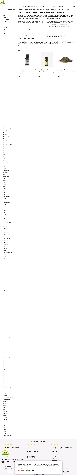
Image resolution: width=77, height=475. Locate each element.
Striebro (4, 381)
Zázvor (4, 423)
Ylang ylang (5, 419)
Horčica (4, 154)
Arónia (4, 43)
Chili (4, 166)
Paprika (4, 308)
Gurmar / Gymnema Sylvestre (8, 144)
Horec (4, 156)
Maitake (4, 242)
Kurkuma (4, 224)
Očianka (4, 284)
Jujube (4, 194)
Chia (4, 164)
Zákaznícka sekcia (42, 6)
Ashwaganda (5, 49)
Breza (4, 71)
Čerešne (4, 94)
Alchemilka (5, 25)
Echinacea (5, 112)
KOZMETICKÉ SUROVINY (30, 9)
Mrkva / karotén (6, 268)
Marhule (4, 254)
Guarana (4, 138)
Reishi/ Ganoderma (6, 335)
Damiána (4, 104)
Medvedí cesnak (6, 262)
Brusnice (4, 73)
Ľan (3, 236)
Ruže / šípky (5, 345)
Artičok (4, 45)
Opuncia (4, 288)
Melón (4, 266)
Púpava (4, 327)
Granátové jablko (6, 136)
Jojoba (4, 192)
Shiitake (4, 363)
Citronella (4, 83)
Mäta (4, 258)
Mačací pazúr (5, 244)
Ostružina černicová (6, 294)
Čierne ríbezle (5, 98)
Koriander (4, 212)
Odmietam (34, 470)
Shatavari (4, 359)
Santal (4, 349)
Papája (4, 306)
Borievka (4, 63)
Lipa (4, 230)
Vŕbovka (4, 415)
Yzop (4, 421)
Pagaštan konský (6, 300)
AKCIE (68, 9)
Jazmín (4, 186)
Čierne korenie (5, 97)
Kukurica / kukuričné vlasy (7, 222)
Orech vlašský (5, 292)
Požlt (4, 317)
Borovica (4, 65)
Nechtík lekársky (6, 280)
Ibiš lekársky (5, 172)
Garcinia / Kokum (6, 126)
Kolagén (4, 210)
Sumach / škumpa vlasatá (7, 387)
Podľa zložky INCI (6, 435)
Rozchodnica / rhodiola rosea (8, 341)
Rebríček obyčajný (6, 337)
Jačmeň (4, 182)
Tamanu (4, 391)
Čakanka (4, 92)
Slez (4, 373)
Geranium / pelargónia (7, 128)
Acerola (4, 17)
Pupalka (4, 329)
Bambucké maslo (6, 55)
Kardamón (5, 204)
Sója (4, 375)
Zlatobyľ (4, 429)
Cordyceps (5, 87)
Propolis (4, 321)
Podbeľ (4, 316)
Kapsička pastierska (6, 202)
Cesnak (4, 75)
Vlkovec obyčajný (6, 413)
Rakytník (4, 331)
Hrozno (4, 160)
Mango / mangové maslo (7, 252)
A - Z (63, 9)
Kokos (4, 208)
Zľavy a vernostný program (50, 6)
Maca (4, 240)
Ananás (4, 37)
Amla (4, 31)
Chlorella (4, 168)
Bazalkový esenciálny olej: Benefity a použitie (29, 47)
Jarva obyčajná (5, 184)
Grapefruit (5, 134)
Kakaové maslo (5, 198)
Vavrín (4, 409)
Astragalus (5, 51)
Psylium (4, 323)
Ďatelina (4, 110)
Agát (4, 23)
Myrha (4, 276)
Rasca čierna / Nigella (7, 333)
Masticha (4, 256)
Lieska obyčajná (6, 228)
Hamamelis (5, 140)
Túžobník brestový (6, 399)
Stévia (4, 379)
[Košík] (74, 6)
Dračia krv (5, 108)
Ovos (4, 296)
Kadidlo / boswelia (6, 196)
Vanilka (4, 405)
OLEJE (47, 9)
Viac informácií (25, 468)
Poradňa (35, 6)
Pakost (4, 302)
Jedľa (4, 190)
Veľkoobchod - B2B (60, 6)
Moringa (4, 270)
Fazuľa (4, 116)
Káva (4, 206)
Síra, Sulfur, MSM (6, 365)
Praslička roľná (5, 320)
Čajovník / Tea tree (6, 91)
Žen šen (4, 433)
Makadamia (5, 248)
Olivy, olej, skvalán (6, 286)
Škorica (4, 385)
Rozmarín (4, 343)
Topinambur (5, 395)
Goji (3, 132)
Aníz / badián (5, 35)
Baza (4, 57)
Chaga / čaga (5, 162)
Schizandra (5, 361)
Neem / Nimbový (6, 278)
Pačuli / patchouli (6, 298)
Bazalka (4, 59)
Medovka (4, 260)
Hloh (4, 148)
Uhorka (4, 403)
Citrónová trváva (6, 85)
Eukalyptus (5, 114)
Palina (4, 304)
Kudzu (4, 220)
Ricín (4, 339)
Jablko (4, 178)
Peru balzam (5, 310)
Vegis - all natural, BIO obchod (28, 6)
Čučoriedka (5, 102)
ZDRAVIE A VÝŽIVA (12, 9)
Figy (4, 122)
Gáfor (4, 124)
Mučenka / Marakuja (6, 274)
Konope (4, 214)
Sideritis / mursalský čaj (7, 357)
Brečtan (4, 69)
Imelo (4, 174)
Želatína (4, 425)
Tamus (4, 389)
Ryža (4, 347)
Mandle (4, 250)
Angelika (4, 39)
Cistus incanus (5, 81)
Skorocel (4, 367)
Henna (4, 150)
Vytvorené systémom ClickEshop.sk (38, 474)
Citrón (4, 79)
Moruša (4, 272)
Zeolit (4, 427)
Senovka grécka (6, 353)
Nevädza (4, 282)
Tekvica (4, 393)
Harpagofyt (5, 146)
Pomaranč (5, 314)
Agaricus (4, 21)
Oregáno (4, 290)
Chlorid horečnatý (6, 170)
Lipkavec (4, 232)
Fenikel (4, 118)
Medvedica (5, 264)
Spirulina (4, 377)
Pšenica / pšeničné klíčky (7, 325)
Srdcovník (5, 371)
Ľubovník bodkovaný (6, 238)
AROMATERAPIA (40, 9)
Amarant (4, 29)
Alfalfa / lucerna (6, 19)
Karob (4, 200)
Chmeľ (4, 158)
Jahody (4, 180)
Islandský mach (6, 176)
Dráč (4, 106)
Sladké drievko (5, 369)
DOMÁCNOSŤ (54, 9)
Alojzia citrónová (6, 27)
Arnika (4, 41)
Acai (4, 15)
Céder (4, 77)
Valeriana (4, 407)
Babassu (4, 53)
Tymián (4, 401)
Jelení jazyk (5, 188)
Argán (4, 33)
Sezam (4, 355)
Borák (4, 61)
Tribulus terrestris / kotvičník (8, 397)
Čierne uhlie (5, 100)
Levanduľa (5, 226)
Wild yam (5, 417)
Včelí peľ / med (5, 411)
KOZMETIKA (20, 9)
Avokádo (4, 47)
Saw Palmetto (5, 351)
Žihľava (4, 431)
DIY (59, 9)
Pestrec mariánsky (6, 312)
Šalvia (4, 383)
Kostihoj (4, 216)
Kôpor (4, 218)
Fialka (4, 120)
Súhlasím (21, 470)
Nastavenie (28, 470)
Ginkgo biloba (5, 130)
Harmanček (5, 142)
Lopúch (4, 234)
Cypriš (4, 88)
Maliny (4, 246)
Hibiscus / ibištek (6, 152)
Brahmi (4, 67)
